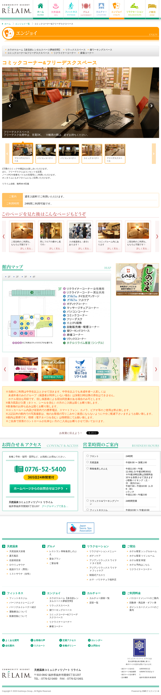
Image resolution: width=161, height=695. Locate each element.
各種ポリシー (69, 645)
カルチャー (94, 593)
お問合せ (95, 645)
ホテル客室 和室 (137, 560)
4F (34, 276)
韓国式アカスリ (97, 575)
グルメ (51, 546)
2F (17, 276)
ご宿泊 (131, 546)
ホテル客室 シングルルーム (143, 551)
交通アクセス (69, 640)
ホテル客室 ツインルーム (142, 555)
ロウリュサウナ (17, 564)
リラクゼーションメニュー (102, 551)
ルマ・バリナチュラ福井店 (102, 579)
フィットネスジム (18, 598)
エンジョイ (54, 593)
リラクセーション (98, 546)
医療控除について (18, 616)
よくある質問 (12, 640)
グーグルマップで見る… (55, 506)
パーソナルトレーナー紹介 (22, 607)
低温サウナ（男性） (19, 569)
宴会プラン (55, 558)
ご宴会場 (53, 563)
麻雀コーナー (87, 53)
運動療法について (18, 611)
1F (9, 276)
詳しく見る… (27, 248)
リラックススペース (75, 49)
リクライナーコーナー (65, 53)
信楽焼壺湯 (15, 560)
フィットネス (15, 593)
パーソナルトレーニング (21, 602)
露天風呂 (13, 555)
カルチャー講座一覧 (99, 598)
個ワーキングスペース (101, 49)
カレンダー (96, 640)
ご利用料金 (134, 593)
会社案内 (9, 645)
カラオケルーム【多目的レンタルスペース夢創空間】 (34, 49)
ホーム (7, 24)
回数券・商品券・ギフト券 (142, 602)
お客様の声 (39, 640)
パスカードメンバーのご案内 (144, 598)
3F (25, 276)
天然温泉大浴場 (17, 551)
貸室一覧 (93, 602)
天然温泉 (12, 546)
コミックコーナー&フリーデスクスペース (28, 53)
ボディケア (95, 555)
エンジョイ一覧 (22, 24)
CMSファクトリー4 (150, 691)
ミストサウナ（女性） (20, 573)
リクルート (39, 645)
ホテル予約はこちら (139, 564)
